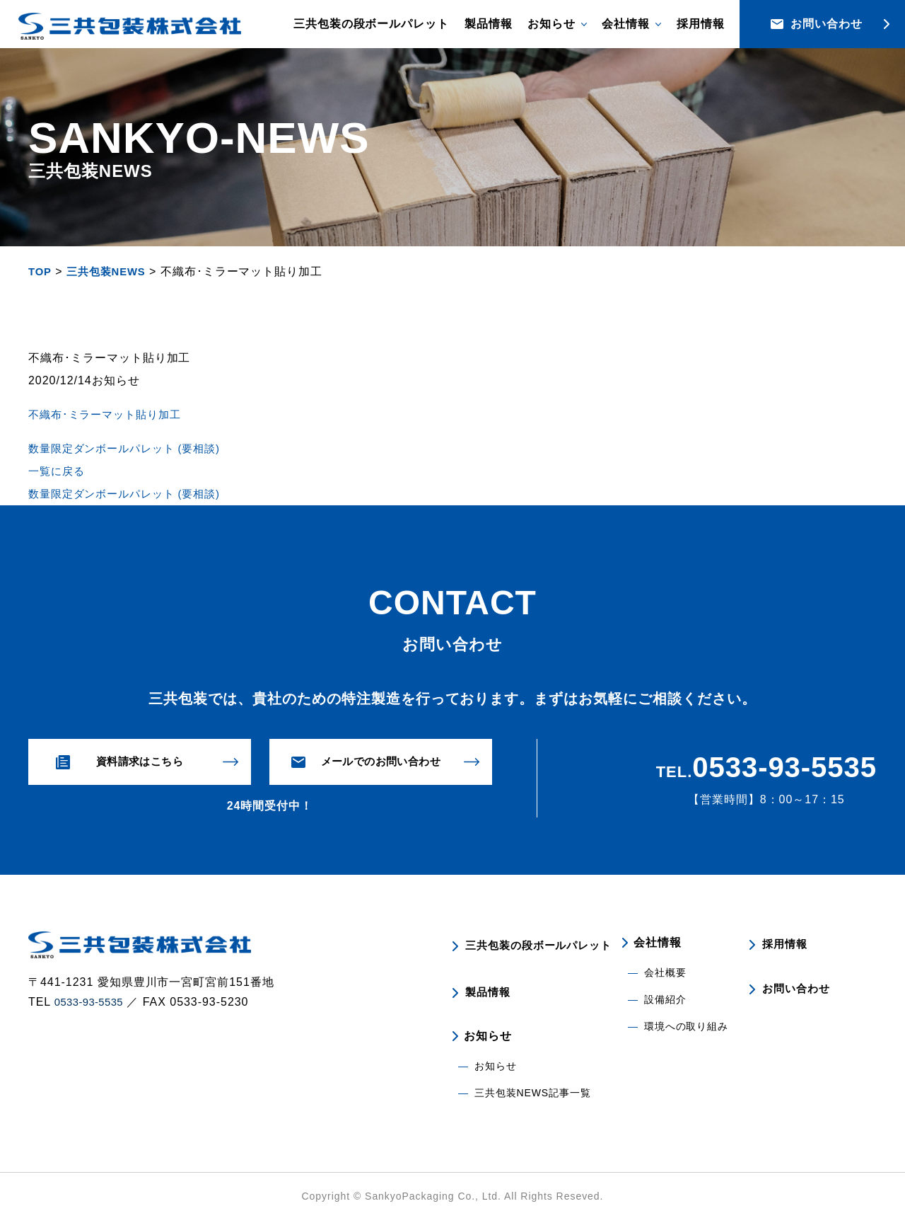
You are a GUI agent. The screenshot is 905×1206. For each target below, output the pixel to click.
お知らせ (495, 1052)
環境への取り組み (686, 1027)
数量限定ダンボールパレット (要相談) (130, 448)
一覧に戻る (58, 471)
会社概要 (665, 973)
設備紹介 (665, 1000)
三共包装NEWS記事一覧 (533, 1079)
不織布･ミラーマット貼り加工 (109, 414)
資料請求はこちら (140, 762)
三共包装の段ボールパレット (371, 24)
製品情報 (489, 24)
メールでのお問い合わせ (381, 762)
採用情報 (701, 24)
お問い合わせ (797, 983)
